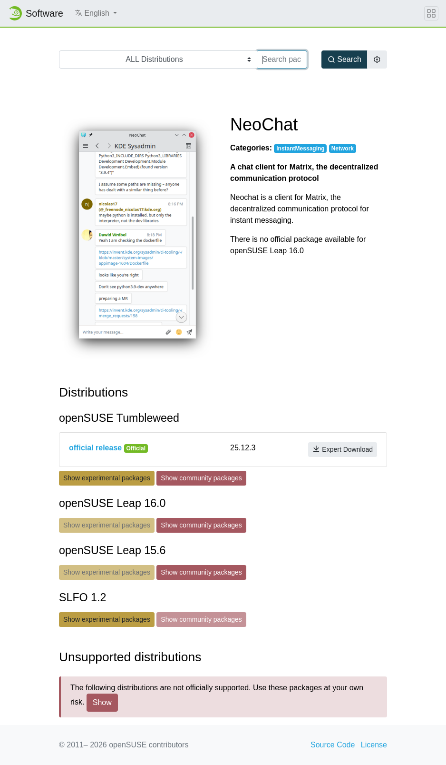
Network (342, 148)
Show (102, 702)
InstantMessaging (300, 148)
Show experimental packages (106, 478)
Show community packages (201, 478)
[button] (96, 13)
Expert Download (342, 449)
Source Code (332, 745)
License (374, 745)
